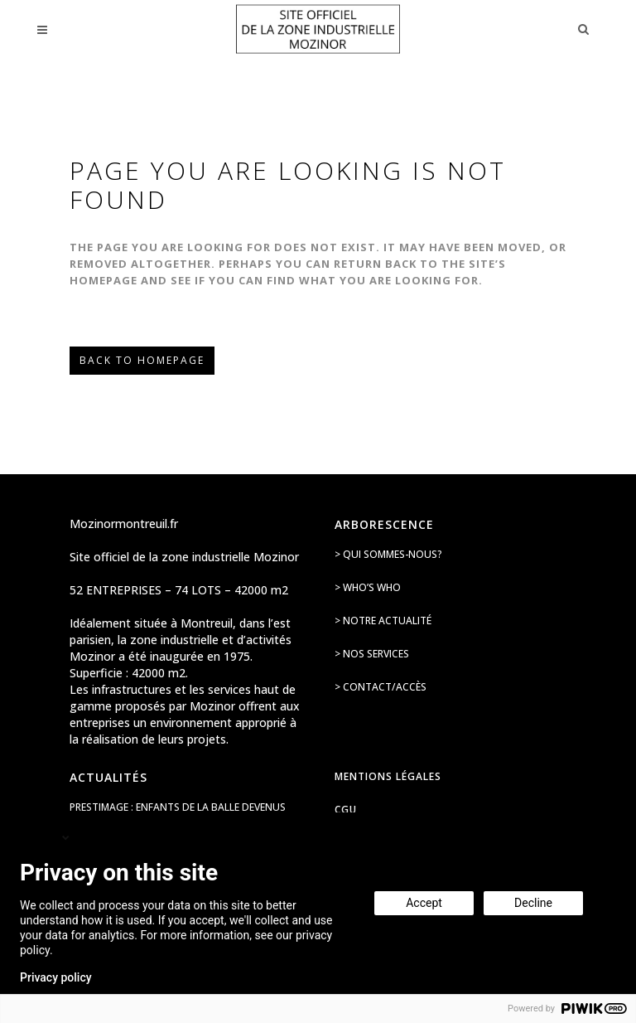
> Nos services (372, 654)
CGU (346, 809)
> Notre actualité (383, 620)
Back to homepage (142, 360)
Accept (424, 902)
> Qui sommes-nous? (388, 554)
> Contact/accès (380, 687)
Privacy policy (56, 977)
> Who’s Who (368, 587)
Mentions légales (388, 776)
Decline (533, 902)
